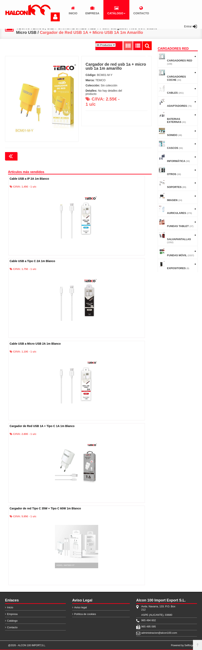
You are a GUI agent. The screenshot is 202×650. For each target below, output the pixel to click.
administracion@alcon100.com (159, 632)
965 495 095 (148, 626)
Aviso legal (80, 607)
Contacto (12, 627)
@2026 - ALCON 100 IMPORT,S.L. (27, 645)
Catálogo (12, 620)
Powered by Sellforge (182, 645)
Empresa (12, 614)
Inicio (10, 607)
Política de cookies (85, 614)
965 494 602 (148, 620)
